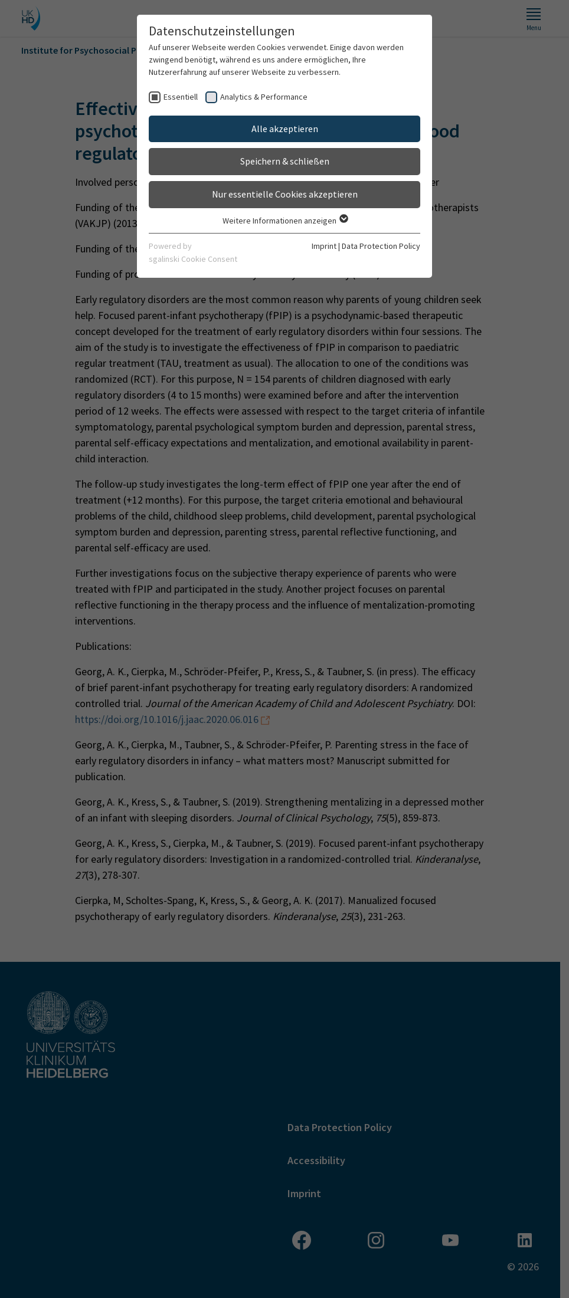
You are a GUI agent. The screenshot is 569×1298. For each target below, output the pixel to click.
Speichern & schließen (284, 161)
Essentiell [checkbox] (180, 96)
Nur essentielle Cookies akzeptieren (285, 194)
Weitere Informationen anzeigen (285, 220)
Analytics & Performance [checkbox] (264, 96)
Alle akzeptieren (284, 128)
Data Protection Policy (381, 246)
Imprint (324, 246)
